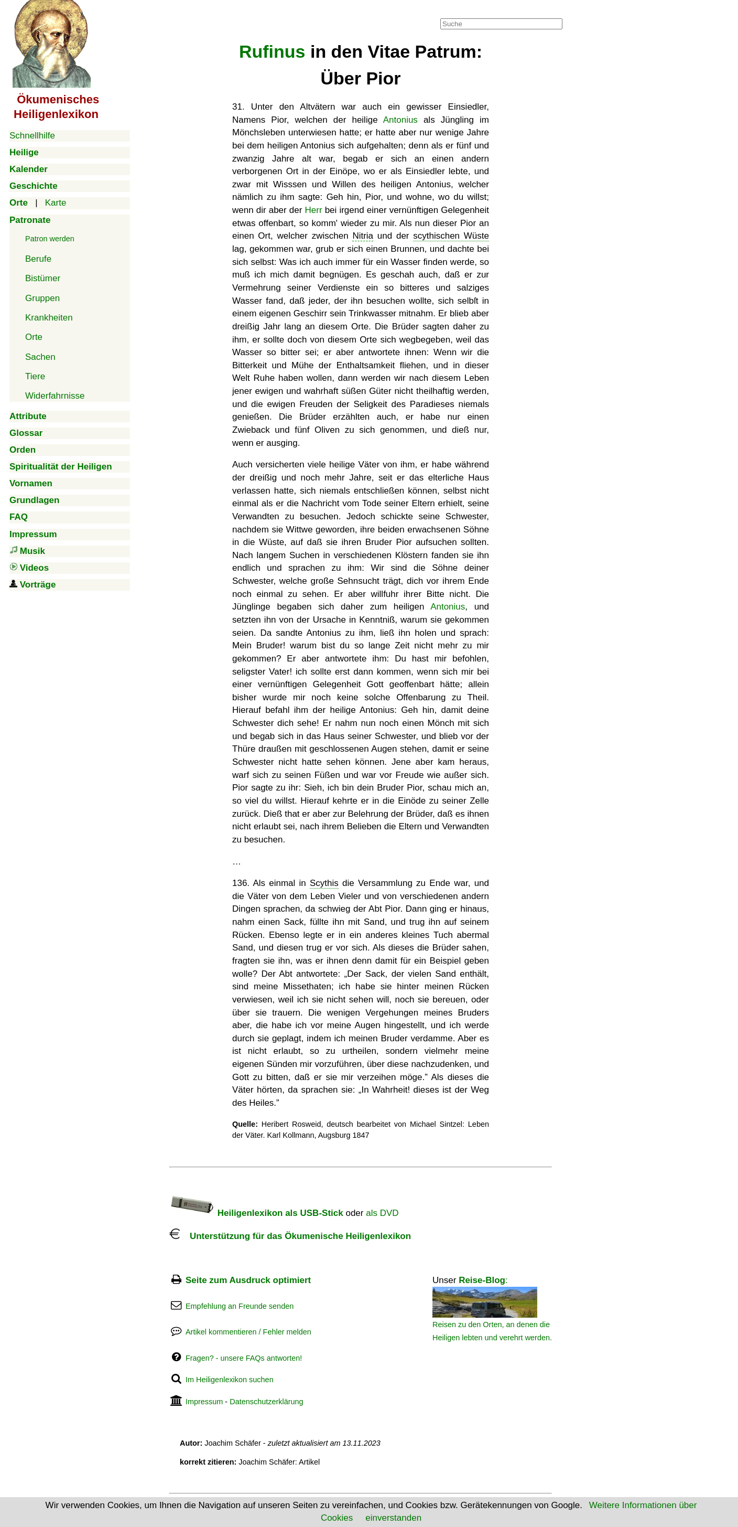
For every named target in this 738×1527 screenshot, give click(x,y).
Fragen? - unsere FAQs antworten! (244, 1358)
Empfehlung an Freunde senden (240, 1306)
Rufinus (272, 51)
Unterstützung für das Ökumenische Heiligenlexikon (290, 1236)
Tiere (35, 376)
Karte (56, 203)
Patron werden (49, 238)
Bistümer (42, 278)
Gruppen (42, 298)
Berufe (38, 259)
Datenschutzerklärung (266, 1401)
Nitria (362, 236)
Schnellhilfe (32, 136)
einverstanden (393, 1518)
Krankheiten (49, 318)
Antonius (400, 120)
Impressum (204, 1401)
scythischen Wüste (451, 236)
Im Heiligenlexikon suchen (230, 1379)
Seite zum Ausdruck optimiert (248, 1280)
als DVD (382, 1213)
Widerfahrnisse (54, 396)
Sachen (40, 357)
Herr (313, 210)
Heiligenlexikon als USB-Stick (256, 1213)
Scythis (324, 883)
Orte (33, 337)
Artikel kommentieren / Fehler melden (248, 1332)
